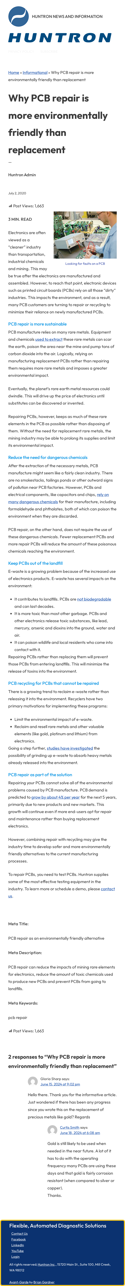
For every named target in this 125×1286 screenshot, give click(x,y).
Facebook (18, 1239)
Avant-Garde (19, 1282)
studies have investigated (70, 748)
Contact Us (19, 1233)
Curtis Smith (69, 1127)
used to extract (48, 339)
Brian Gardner (44, 1282)
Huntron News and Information (67, 16)
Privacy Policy (21, 51)
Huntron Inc (46, 1264)
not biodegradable (94, 599)
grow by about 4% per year (55, 797)
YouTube (17, 1251)
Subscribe (49, 51)
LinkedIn (17, 1245)
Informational (35, 72)
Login (15, 1256)
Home (13, 72)
